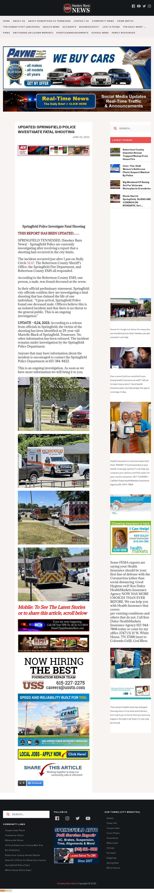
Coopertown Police (15, 830)
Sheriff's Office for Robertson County (25, 860)
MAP (30, 263)
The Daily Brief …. (134, 27)
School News (100, 32)
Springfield (112, 863)
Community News (103, 21)
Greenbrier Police (14, 835)
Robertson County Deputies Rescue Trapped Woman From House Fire (135, 154)
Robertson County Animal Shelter (22, 855)
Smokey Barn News (67, 883)
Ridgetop (111, 858)
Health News (51, 27)
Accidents (69, 27)
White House (113, 868)
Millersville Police (14, 840)
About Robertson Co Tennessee (49, 21)
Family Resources (123, 32)
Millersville (112, 843)
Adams (110, 818)
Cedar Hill (112, 823)
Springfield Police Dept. (17, 865)
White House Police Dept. (18, 870)
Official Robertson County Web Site (24, 845)
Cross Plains (113, 833)
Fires (6, 32)
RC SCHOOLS (12, 850)
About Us (19, 21)
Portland (111, 853)
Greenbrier (112, 838)
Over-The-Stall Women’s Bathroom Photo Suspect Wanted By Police (136, 170)
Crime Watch (125, 21)
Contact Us (81, 21)
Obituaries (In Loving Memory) (33, 32)
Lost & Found (111, 27)
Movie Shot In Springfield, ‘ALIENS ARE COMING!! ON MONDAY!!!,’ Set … (137, 201)
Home (6, 21)
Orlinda (110, 848)
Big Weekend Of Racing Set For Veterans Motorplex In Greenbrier (137, 185)
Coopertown (113, 828)
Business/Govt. (89, 27)
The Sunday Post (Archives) (21, 27)
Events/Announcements (72, 32)
